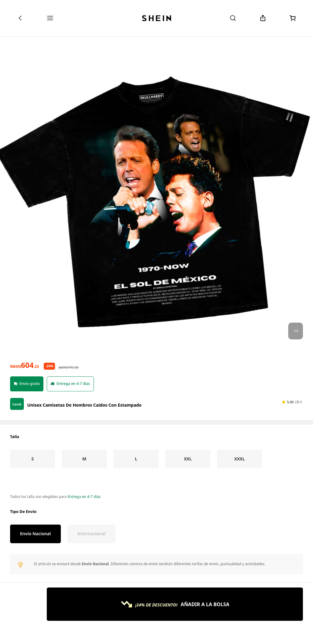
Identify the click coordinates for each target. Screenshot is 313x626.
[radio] (32, 563)
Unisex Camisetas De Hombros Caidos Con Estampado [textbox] (84, 509)
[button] (292, 506)
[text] (24, 469)
